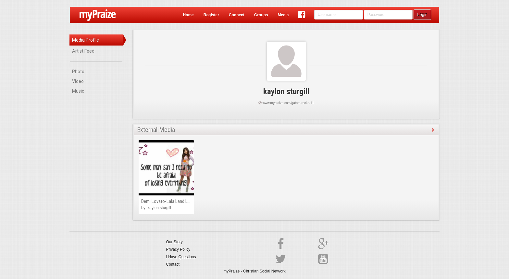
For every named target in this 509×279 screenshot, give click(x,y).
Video (78, 81)
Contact (173, 264)
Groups (261, 15)
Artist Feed (83, 51)
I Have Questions (181, 257)
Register (211, 15)
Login (422, 14)
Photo (78, 71)
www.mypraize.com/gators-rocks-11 (288, 103)
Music (78, 91)
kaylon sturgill (286, 91)
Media (283, 15)
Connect (236, 15)
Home (188, 15)
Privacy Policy (178, 249)
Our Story (174, 242)
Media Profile (85, 40)
